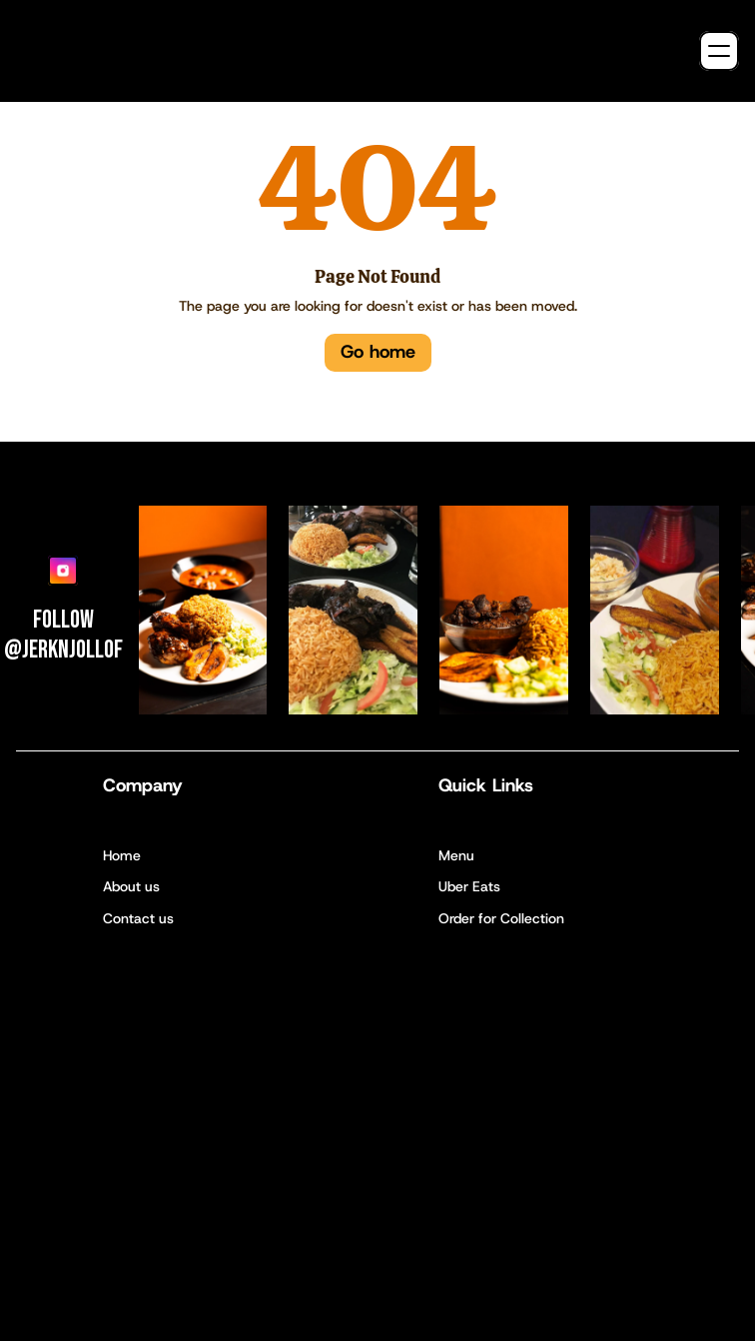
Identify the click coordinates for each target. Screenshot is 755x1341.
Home (122, 855)
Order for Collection (501, 918)
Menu (456, 855)
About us (131, 886)
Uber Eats (469, 886)
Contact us (138, 918)
